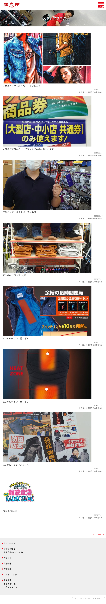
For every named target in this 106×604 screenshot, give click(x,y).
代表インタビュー (11, 587)
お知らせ (7, 557)
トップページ (9, 543)
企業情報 (7, 580)
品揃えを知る (9, 548)
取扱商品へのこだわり (13, 552)
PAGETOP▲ (98, 534)
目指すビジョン (10, 583)
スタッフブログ (10, 574)
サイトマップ (99, 598)
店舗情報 (7, 569)
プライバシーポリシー (80, 598)
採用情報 (7, 563)
